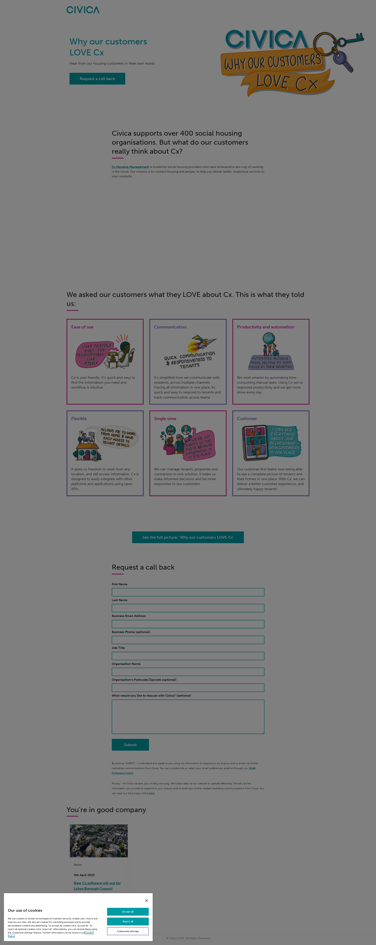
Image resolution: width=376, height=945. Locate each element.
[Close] (146, 900)
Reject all (128, 921)
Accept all (127, 911)
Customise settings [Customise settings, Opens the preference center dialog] (128, 931)
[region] (78, 917)
